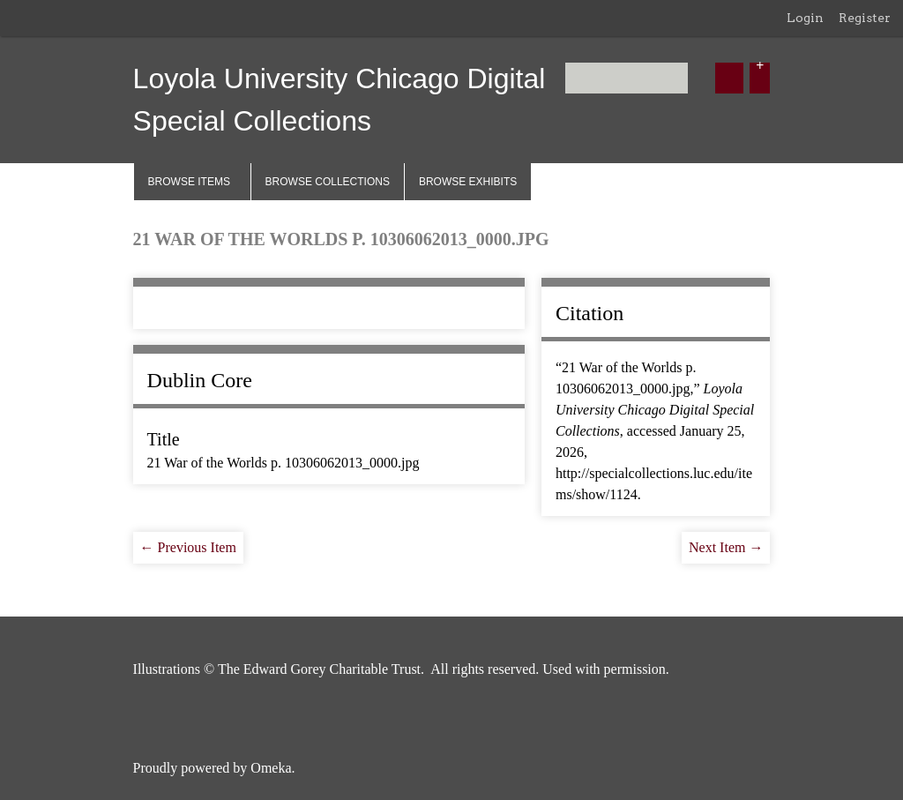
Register (865, 18)
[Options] (760, 78)
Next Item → (726, 547)
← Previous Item (188, 547)
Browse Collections (327, 182)
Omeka (270, 767)
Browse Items (189, 182)
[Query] (627, 78)
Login (805, 18)
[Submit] (729, 78)
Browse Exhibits (468, 182)
